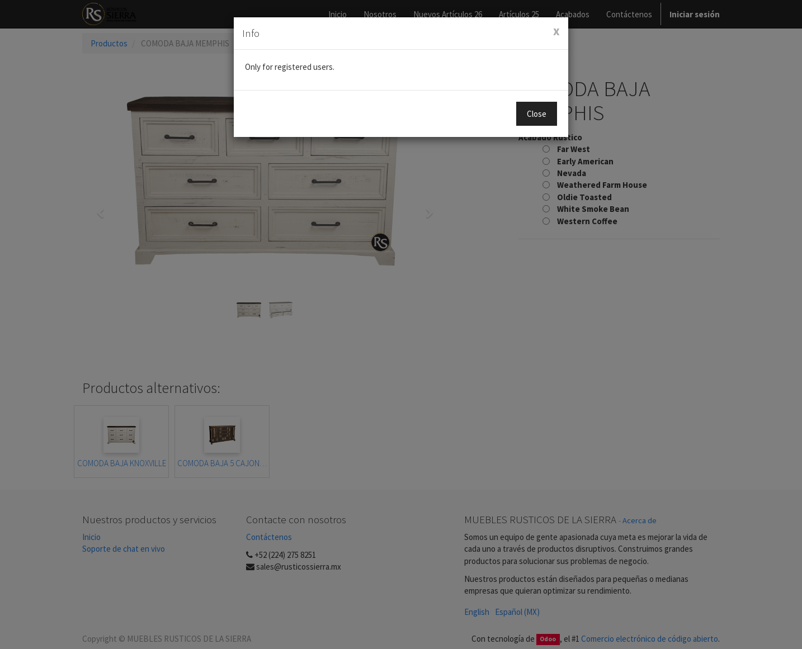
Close (536, 113)
